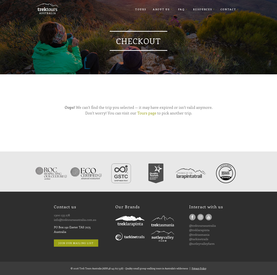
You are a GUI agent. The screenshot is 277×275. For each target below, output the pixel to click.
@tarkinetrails (198, 239)
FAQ (181, 9)
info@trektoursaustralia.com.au (75, 220)
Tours (140, 9)
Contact (228, 9)
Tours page (146, 113)
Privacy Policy (199, 268)
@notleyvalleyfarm (202, 243)
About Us (161, 9)
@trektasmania (199, 234)
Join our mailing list (76, 243)
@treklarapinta (199, 230)
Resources (202, 9)
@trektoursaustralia (202, 225)
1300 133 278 (62, 215)
